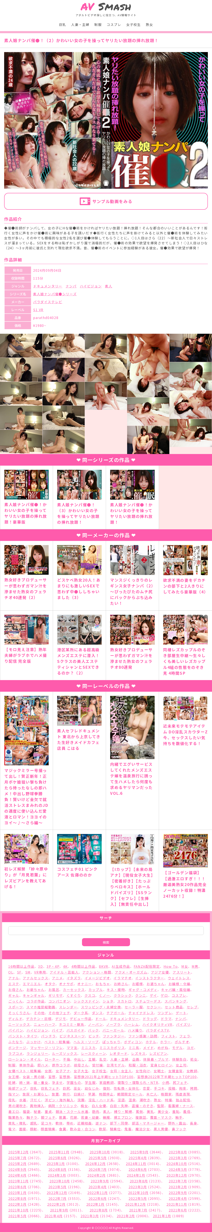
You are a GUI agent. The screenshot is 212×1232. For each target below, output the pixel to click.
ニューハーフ (44, 1024)
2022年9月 (178, 1192)
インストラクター (149, 977)
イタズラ (74, 977)
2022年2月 (56, 1204)
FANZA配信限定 (147, 966)
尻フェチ (180, 1082)
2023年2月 (178, 1186)
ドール (100, 1018)
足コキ (46, 1123)
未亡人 (151, 1094)
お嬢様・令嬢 (179, 983)
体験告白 (179, 1059)
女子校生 (133, 24)
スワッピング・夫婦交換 (101, 1006)
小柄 (165, 1082)
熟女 (149, 24)
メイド (148, 1047)
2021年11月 (176, 1204)
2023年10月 (59, 1180)
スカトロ (124, 1001)
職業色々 (15, 1117)
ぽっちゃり (111, 1041)
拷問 (193, 1088)
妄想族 (64, 1076)
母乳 (12, 1099)
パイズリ (183, 1024)
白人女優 (99, 1105)
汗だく (35, 1099)
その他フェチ (59, 1012)
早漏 (91, 1094)
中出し (79, 1059)
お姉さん (121, 983)
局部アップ (17, 1088)
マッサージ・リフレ (46, 1047)
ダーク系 (81, 1012)
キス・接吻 (116, 989)
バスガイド (75, 1030)
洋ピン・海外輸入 (59, 1099)
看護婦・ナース (180, 1105)
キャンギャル (34, 995)
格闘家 (166, 1094)
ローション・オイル (24, 1059)
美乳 (150, 1111)
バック (93, 1030)
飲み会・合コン (82, 1128)
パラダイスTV (157, 1030)
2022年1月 (95, 1204)
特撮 (168, 1099)
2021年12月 (135, 1204)
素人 (108, 286)
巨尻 (66, 1088)
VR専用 (40, 972)
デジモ (60, 1018)
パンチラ (48, 1036)
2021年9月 (59, 1210)
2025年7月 (17, 1157)
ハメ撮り (135, 1030)
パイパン (15, 1030)
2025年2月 (17, 1163)
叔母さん (81, 1065)
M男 (195, 966)
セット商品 (174, 1006)
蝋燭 (106, 1117)
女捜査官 (175, 1070)
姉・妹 (24, 1082)
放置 (55, 1094)
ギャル (13, 995)
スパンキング (176, 1001)
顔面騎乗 (48, 1128)
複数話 (140, 1117)
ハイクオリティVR (157, 1024)
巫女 (77, 1088)
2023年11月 (18, 1180)
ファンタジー (114, 1036)
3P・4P (53, 966)
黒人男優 (161, 1128)
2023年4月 (98, 1186)
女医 (48, 1070)
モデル (177, 1047)
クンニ (140, 995)
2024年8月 (57, 1169)
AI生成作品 (121, 966)
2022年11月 (97, 1192)
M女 (184, 966)
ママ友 (72, 1047)
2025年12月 (18, 1151)
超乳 (33, 1123)
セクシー (154, 1006)
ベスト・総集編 (57, 1041)
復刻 (106, 1088)
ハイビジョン (91, 286)
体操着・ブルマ (155, 1059)
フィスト (168, 1036)
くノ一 (104, 995)
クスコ (89, 995)
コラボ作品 (35, 1001)
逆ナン (100, 1123)
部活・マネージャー (148, 1123)
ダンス (97, 1012)
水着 (22, 1099)
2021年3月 (90, 1215)
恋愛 (146, 1088)
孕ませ (57, 1082)
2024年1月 (136, 1175)
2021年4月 (54, 1215)
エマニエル (32, 983)
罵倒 (139, 1111)
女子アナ (63, 1070)
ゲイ (153, 995)
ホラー (165, 1041)
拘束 (182, 1088)
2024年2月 (96, 1175)
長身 (193, 1123)
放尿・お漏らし (35, 1094)
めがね (163, 1047)
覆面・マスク (161, 1117)
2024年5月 (178, 1169)
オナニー (84, 983)
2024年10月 (176, 1163)
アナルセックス (35, 977)
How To (171, 966)
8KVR (103, 966)
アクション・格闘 (96, 972)
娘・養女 (41, 1082)
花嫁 (73, 1117)
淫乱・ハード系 (101, 1099)
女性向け (143, 1070)
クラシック (123, 995)
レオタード (119, 1053)
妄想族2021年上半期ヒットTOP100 (104, 1076)
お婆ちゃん (156, 983)
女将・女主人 (121, 1070)
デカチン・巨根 (39, 1018)
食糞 (62, 1128)
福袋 (26, 1111)
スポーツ (15, 1006)
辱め (70, 1123)
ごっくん (15, 1001)
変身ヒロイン (161, 1065)
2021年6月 (178, 1210)
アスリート (182, 972)
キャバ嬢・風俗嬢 (175, 989)
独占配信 (183, 1099)
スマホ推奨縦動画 (40, 1006)
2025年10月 (100, 1151)
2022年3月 (17, 1204)
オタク (50, 983)
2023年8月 (139, 1180)
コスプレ (114, 24)
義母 (186, 1111)
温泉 (132, 1099)
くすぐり (73, 995)
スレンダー (68, 1006)
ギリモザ (55, 995)
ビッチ (93, 1036)
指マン (13, 1094)
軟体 (59, 1123)
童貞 (48, 1111)
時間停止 (106, 1094)
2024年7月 (98, 1169)
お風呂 (53, 989)
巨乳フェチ (50, 1088)
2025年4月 (138, 1157)
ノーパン (95, 1024)
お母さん (15, 989)
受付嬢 (97, 1065)
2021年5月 (17, 1215)
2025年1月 (56, 1163)
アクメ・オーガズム (131, 972)
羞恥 (175, 1111)
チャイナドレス (141, 1012)
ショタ (108, 1001)
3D (40, 966)
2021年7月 (138, 1210)
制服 (98, 24)
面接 (22, 1128)
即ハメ (42, 1065)
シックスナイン (86, 1001)
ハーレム (131, 1024)
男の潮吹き (17, 1105)
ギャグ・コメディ (143, 989)
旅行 (66, 1094)
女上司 (181, 1065)
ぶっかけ (33, 1041)
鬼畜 (128, 1128)
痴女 (84, 1105)
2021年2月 (126, 1215)
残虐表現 (183, 1094)
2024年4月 (17, 1175)
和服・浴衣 (138, 1065)
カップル (95, 989)
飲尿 (102, 1128)
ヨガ (190, 1047)
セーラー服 (134, 1006)
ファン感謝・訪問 (143, 1036)
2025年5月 (98, 1157)
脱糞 (62, 1117)
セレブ (192, 1006)
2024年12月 (95, 1163)
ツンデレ (165, 1012)
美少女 (163, 1111)
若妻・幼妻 (90, 1117)
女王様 (13, 1076)
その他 (39, 1012)
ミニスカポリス (112, 1047)
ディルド (15, 1018)
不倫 (66, 1059)
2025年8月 (178, 1151)
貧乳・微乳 (17, 1123)
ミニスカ (88, 1047)
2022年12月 (57, 1192)
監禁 (160, 1105)
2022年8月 (17, 1198)
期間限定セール (130, 1094)
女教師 (192, 1070)
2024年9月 (17, 1169)
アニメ (57, 977)
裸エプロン (123, 1117)
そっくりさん (19, 1012)
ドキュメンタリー (47, 286)
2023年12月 (176, 1175)
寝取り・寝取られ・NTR (138, 1082)
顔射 (33, 1128)
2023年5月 (57, 1186)
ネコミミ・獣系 (71, 1024)
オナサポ (66, 983)
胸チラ (31, 1117)
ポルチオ (182, 1041)
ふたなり (15, 1041)
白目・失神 (119, 1105)
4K (65, 966)
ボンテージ (17, 1047)
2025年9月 (139, 1151)
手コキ (159, 1088)
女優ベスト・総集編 (24, 1070)
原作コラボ (61, 1065)
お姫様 (137, 983)
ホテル (151, 1041)
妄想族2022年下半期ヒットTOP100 (167, 1076)
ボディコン (133, 1041)
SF (19, 972)
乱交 (103, 1059)
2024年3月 (57, 1175)
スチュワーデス (148, 1001)
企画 (136, 1059)
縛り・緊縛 (123, 1111)
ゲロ (164, 995)
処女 (194, 1059)
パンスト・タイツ (22, 1036)
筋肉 (95, 1111)
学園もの (74, 1082)
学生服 (90, 1082)
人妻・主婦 (80, 24)
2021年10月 (18, 1210)
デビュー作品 (81, 1018)
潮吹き (145, 1099)
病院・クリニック (62, 1105)
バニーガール (113, 1030)
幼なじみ (92, 1088)
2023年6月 (17, 1186)
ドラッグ (150, 1018)
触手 (179, 1117)
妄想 (52, 1076)
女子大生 (81, 1070)
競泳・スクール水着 (72, 1111)
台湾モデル (116, 1065)
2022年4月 (178, 1198)
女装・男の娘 (34, 1076)
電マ (11, 1128)
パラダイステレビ (47, 301)
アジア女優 (160, 972)
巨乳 (62, 24)
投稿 (172, 1088)
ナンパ (71, 286)
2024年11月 (136, 1163)
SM (28, 972)
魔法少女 (142, 1128)
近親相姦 (84, 1123)
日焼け (79, 1094)
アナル (13, 977)
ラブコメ (15, 1053)
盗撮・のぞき (142, 1105)
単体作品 (26, 1065)
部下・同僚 (119, 1123)
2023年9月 (100, 1180)
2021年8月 (99, 1210)
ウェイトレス (179, 977)
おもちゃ (102, 983)
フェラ (184, 1036)
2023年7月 (178, 1180)
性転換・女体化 (126, 1088)
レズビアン (158, 1053)
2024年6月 (138, 1169)
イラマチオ (122, 977)
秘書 (37, 1111)
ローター (52, 1059)
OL (10, 972)
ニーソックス (19, 1024)
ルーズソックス (64, 1053)
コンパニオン (59, 1001)
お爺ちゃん (35, 989)
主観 (92, 1059)
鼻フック (179, 1128)
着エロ (13, 1111)
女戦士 (159, 1070)
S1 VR (38, 309)
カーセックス (74, 989)
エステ (13, 983)
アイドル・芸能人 (64, 972)
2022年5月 (138, 1198)
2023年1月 (17, 1192)
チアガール (115, 1012)
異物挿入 (37, 1105)
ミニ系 (134, 1047)
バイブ (57, 1030)
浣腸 (81, 1099)
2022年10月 (138, 1192)
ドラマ (166, 1018)
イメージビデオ (97, 977)
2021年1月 (162, 1215)
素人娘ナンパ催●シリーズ (55, 293)
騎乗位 (115, 1128)
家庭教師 (106, 1082)
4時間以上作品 (83, 966)
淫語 (121, 1099)
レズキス (138, 1053)
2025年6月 (57, 1157)
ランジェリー (37, 1053)
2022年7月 (57, 1198)
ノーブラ (113, 1024)
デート (181, 1012)
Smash (106, 6)
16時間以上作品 (21, 966)
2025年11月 (59, 1151)
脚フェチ (48, 1117)
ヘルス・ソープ (86, 1041)
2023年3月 (138, 1186)
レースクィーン (93, 1053)
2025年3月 (178, 1157)
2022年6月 (98, 1198)
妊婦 (12, 1082)
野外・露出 (177, 1123)
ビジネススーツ (72, 1036)
